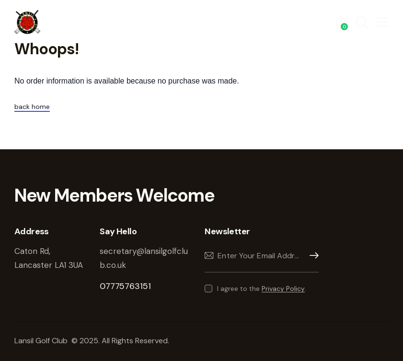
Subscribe (311, 256)
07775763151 (125, 286)
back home (32, 106)
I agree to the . (261, 288)
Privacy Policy (283, 288)
